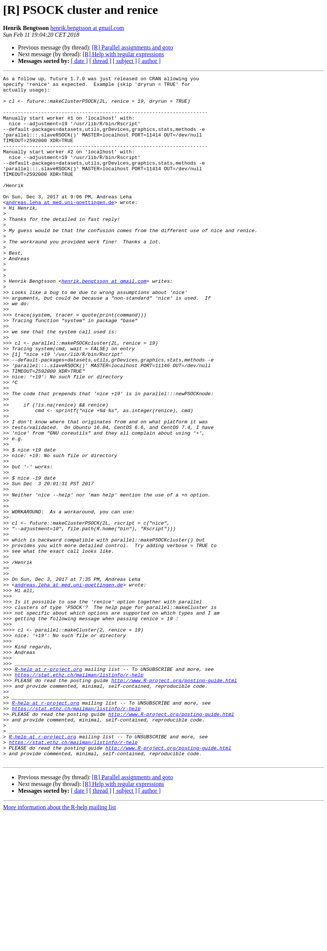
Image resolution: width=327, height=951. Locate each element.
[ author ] (149, 61)
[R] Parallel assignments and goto (132, 47)
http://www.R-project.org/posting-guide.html (174, 801)
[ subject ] (125, 61)
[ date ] (79, 61)
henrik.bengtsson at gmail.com (87, 28)
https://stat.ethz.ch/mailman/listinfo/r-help (79, 795)
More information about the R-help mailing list (59, 944)
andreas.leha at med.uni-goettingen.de (60, 228)
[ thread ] (100, 61)
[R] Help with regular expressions (123, 54)
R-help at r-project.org (48, 788)
